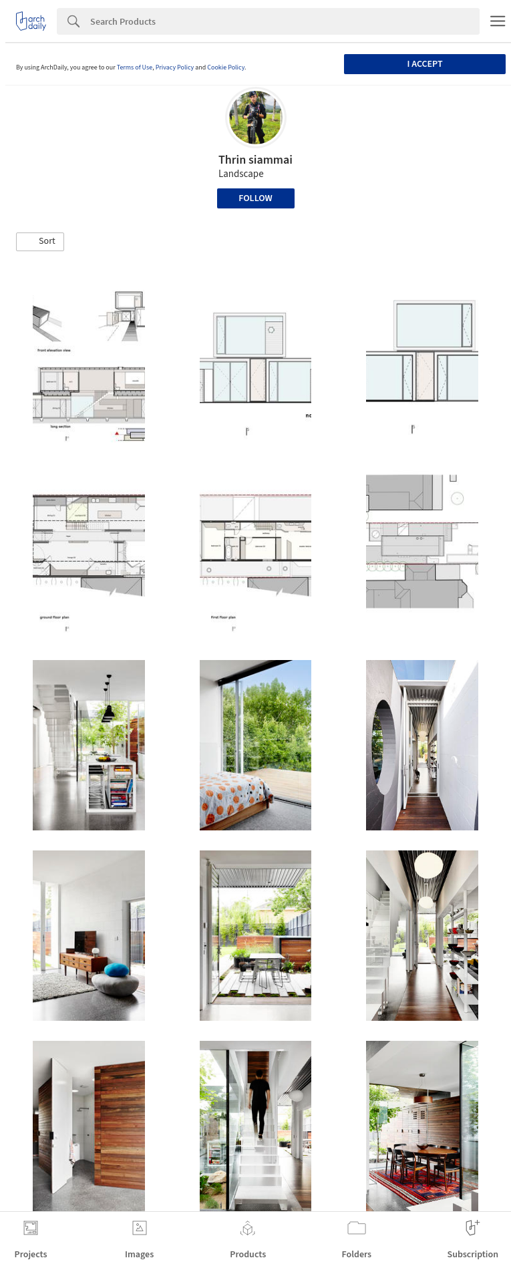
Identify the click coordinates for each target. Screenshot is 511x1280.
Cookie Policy (225, 67)
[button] (40, 241)
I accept (424, 64)
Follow (255, 198)
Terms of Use (135, 67)
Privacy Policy (175, 67)
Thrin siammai (255, 160)
